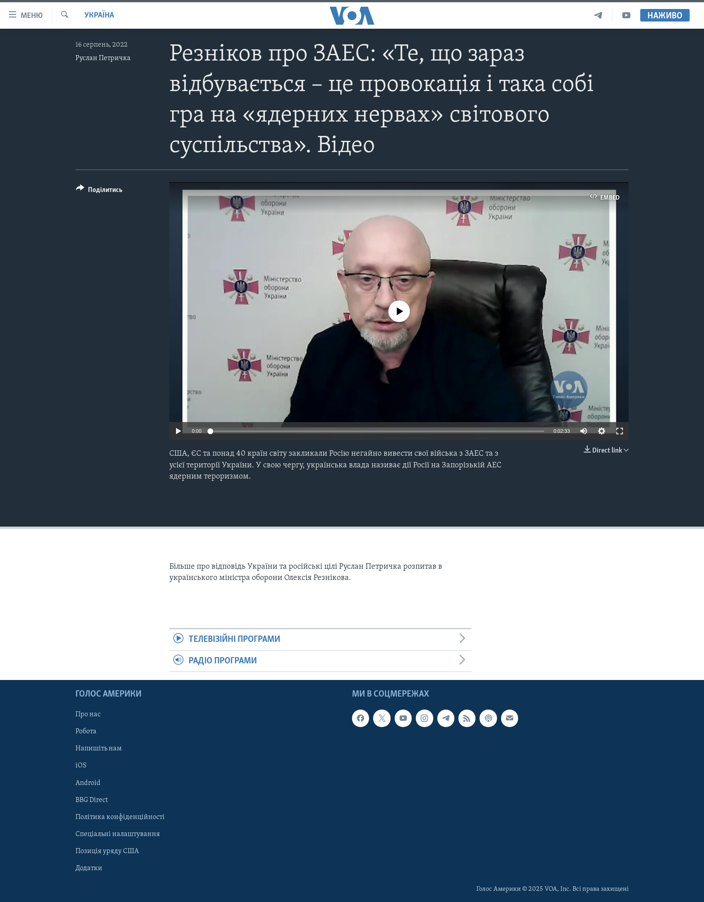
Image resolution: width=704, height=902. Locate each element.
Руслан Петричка (103, 58)
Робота (86, 731)
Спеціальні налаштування (117, 834)
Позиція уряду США (107, 851)
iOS (81, 765)
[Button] (99, 191)
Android (88, 783)
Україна (99, 15)
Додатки (88, 868)
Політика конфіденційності (120, 817)
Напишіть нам (98, 748)
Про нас (88, 714)
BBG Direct (91, 800)
